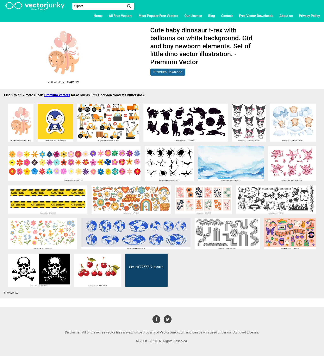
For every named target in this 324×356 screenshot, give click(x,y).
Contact (227, 16)
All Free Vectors (120, 16)
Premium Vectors (57, 95)
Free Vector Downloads (256, 16)
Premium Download (167, 72)
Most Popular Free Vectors (158, 16)
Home (98, 16)
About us (286, 16)
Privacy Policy (309, 16)
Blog (211, 16)
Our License (193, 16)
